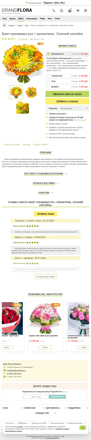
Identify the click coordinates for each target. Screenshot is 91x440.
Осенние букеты (75, 423)
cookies (20, 427)
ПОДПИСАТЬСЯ (57, 396)
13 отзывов (23, 39)
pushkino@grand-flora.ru (16, 370)
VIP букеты (22, 423)
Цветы (20, 18)
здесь (64, 391)
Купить (6, 347)
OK (82, 427)
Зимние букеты (57, 423)
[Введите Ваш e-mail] (36, 397)
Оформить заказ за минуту (67, 94)
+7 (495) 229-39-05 (14, 373)
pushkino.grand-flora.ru (52, 438)
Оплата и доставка (12, 144)
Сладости (9, 423)
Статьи (57, 18)
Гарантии (26, 144)
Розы (4, 18)
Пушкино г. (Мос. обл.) (54, 2)
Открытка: (53, 108)
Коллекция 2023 (39, 423)
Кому (50, 18)
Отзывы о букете (40, 144)
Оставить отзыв (45, 213)
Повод (42, 18)
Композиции (31, 18)
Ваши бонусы (80, 120)
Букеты (12, 18)
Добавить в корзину (67, 101)
